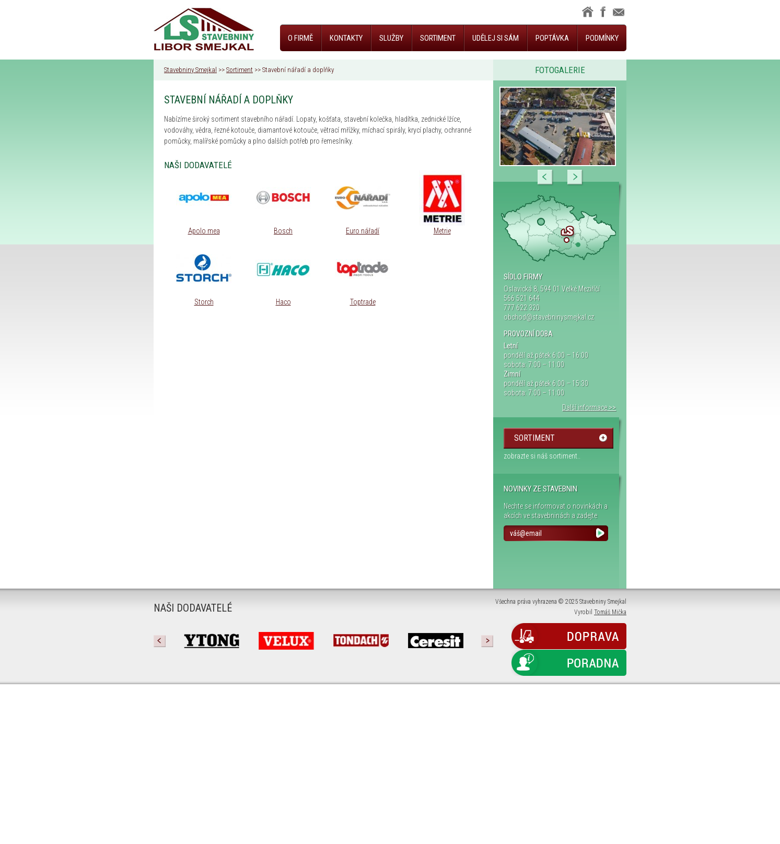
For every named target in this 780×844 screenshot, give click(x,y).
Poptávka (552, 38)
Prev (545, 177)
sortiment (534, 438)
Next (575, 177)
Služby (391, 38)
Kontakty (346, 38)
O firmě (300, 38)
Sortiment (438, 38)
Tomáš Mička (610, 612)
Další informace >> (589, 407)
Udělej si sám (495, 38)
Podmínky (602, 38)
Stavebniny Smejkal (190, 70)
